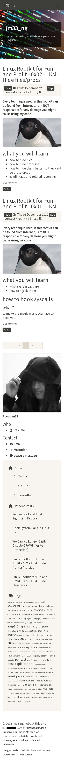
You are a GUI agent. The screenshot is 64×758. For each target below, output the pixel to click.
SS (26, 684)
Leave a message (23, 455)
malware (16, 648)
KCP (28, 639)
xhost (18, 701)
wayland (49, 693)
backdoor (49, 606)
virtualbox (26, 693)
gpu (26, 631)
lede (46, 639)
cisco (49, 610)
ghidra (45, 626)
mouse (16, 652)
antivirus (44, 602)
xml (21, 701)
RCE (22, 672)
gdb (37, 627)
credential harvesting (17, 618)
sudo (16, 689)
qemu (16, 672)
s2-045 (28, 677)
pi (35, 660)
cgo (45, 610)
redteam (27, 672)
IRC (18, 639)
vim (21, 693)
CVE (43, 618)
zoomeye (27, 701)
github (51, 627)
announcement (34, 602)
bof (20, 610)
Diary (24, 623)
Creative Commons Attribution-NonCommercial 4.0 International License (22, 736)
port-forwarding (43, 660)
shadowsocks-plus (39, 680)
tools (50, 688)
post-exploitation (20, 663)
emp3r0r (14, 626)
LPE (49, 643)
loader (37, 643)
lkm (41, 92)
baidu (10, 610)
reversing (13, 676)
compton (34, 614)
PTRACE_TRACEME (40, 668)
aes (27, 602)
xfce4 (9, 701)
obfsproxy (35, 655)
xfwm (13, 701)
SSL (50, 685)
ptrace (31, 668)
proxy (26, 668)
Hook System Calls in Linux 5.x (30, 530)
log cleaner (44, 643)
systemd (32, 689)
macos (10, 648)
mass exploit (26, 647)
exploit (23, 626)
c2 (30, 610)
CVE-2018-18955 (50, 619)
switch (20, 689)
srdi (23, 685)
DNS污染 (29, 623)
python (49, 668)
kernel (38, 639)
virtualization (35, 693)
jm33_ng (9, 5)
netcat (10, 656)
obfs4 (29, 656)
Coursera (52, 614)
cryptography (36, 619)
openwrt (51, 655)
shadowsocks (23, 680)
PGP (32, 660)
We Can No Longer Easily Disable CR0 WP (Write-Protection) (29, 545)
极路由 (23, 639)
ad (25, 602)
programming (13, 668)
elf (38, 622)
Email (15, 444)
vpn (43, 693)
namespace (41, 652)
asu (42, 606)
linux (33, 92)
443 (11, 602)
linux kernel (26, 643)
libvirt (51, 639)
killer (43, 639)
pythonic (10, 672)
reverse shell (48, 672)
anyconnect (14, 605)
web (53, 693)
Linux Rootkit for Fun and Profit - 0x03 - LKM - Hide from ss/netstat (29, 563)
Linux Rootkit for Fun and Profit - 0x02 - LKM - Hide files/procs (31, 74)
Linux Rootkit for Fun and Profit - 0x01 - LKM (29, 203)
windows (18, 697)
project (20, 668)
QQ (20, 672)
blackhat (15, 610)
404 (9, 602)
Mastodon (18, 450)
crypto (29, 619)
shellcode (12, 684)
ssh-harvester (38, 684)
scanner (34, 677)
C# (28, 610)
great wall (32, 631)
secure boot (11, 681)
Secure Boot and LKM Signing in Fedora (27, 516)
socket (19, 685)
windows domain (30, 697)
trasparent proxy (13, 693)
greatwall (43, 630)
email (41, 623)
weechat (10, 697)
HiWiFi (28, 635)
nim (24, 656)
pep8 (28, 660)
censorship (37, 610)
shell (50, 681)
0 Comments (10, 182)
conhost (40, 614)
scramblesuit (43, 676)
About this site (36, 723)
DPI (34, 622)
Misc (49, 648)
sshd (46, 684)
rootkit (22, 92)
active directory (18, 602)
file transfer (31, 627)
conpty (46, 614)
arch (30, 606)
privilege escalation (39, 664)
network (16, 655)
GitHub (20, 486)
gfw (40, 627)
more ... (6, 188)
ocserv (44, 655)
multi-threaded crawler (28, 652)
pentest (9, 92)
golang (20, 630)
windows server (41, 697)
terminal (39, 689)
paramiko (11, 660)
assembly (36, 606)
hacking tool (20, 635)
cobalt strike (12, 614)
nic (21, 656)
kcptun (32, 639)
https (41, 635)
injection (12, 639)
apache (24, 606)
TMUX (45, 689)
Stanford (10, 689)
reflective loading (37, 672)
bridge (24, 610)
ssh (29, 684)
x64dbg (50, 697)
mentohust (43, 648)
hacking (12, 635)
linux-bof (18, 643)
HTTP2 (34, 635)
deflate (19, 623)
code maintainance (23, 614)
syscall (26, 689)
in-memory (49, 635)
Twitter (20, 476)
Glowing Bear (12, 631)
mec (36, 647)
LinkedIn (21, 495)
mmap (11, 651)
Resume (17, 430)
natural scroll (50, 652)
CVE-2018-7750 (12, 623)
